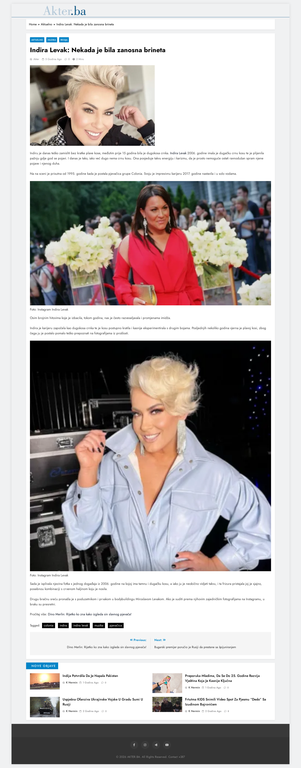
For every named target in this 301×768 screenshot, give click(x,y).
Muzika (52, 39)
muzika (98, 625)
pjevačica (116, 625)
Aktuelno (37, 39)
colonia (48, 625)
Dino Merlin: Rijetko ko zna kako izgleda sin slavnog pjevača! (89, 614)
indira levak (80, 625)
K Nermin (72, 682)
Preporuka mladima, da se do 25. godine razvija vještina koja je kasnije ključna (222, 678)
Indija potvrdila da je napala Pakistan (90, 675)
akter (36, 59)
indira (63, 625)
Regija (64, 39)
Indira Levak (178, 153)
